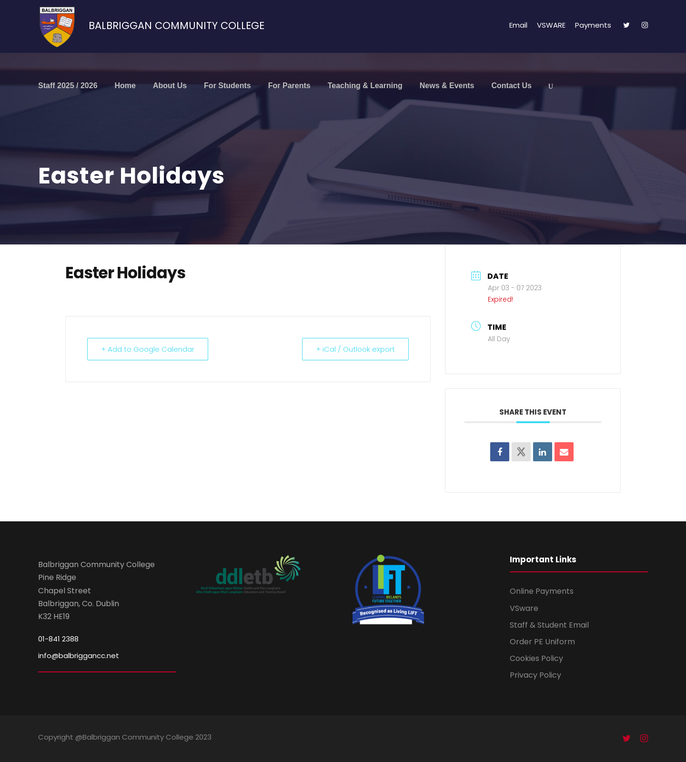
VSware (524, 608)
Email (518, 25)
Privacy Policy (535, 675)
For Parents (289, 85)
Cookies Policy (536, 658)
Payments (593, 25)
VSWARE (551, 25)
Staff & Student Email (549, 625)
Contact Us (511, 85)
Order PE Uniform (542, 641)
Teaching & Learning (365, 85)
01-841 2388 (58, 639)
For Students (227, 85)
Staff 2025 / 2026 (68, 85)
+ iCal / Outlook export (355, 349)
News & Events (447, 85)
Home (125, 85)
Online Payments (542, 591)
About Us (170, 85)
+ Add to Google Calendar (147, 349)
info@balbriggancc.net (78, 655)
